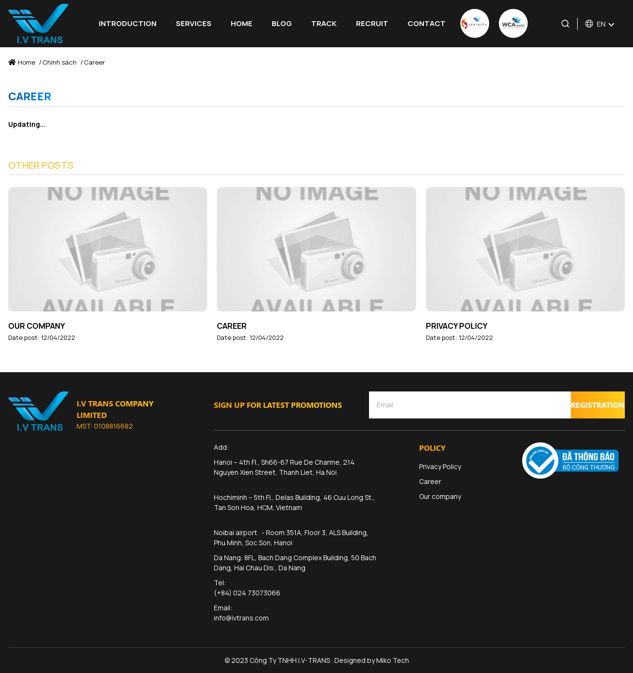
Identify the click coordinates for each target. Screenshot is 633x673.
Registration (598, 405)
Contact (427, 23)
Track (324, 23)
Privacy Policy (457, 326)
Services (193, 23)
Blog (282, 23)
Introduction (128, 23)
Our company (36, 326)
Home (241, 23)
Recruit (372, 23)
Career (232, 326)
